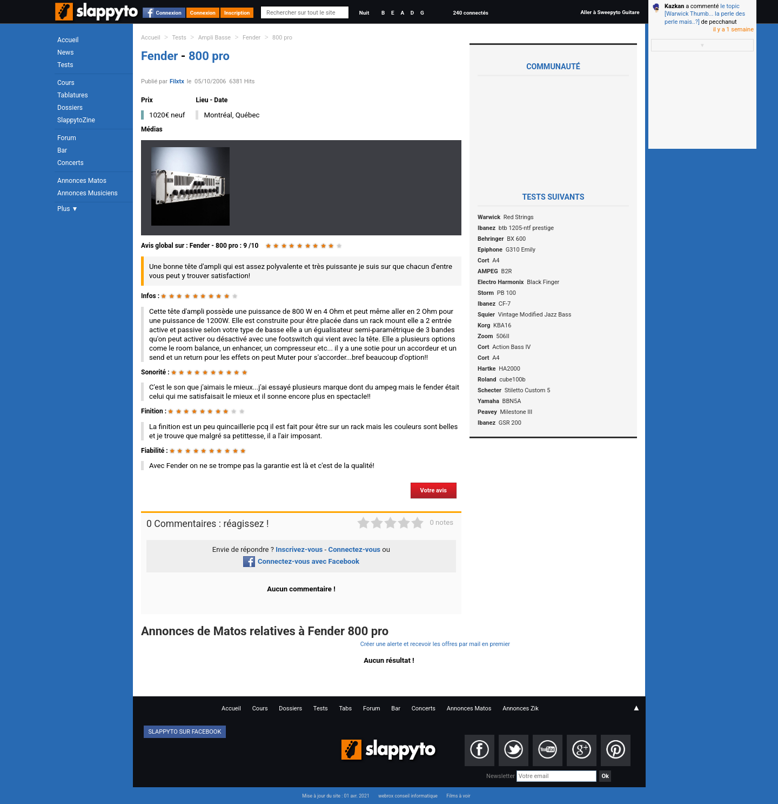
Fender (251, 37)
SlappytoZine (76, 120)
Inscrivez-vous (299, 549)
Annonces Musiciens (87, 193)
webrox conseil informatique (408, 796)
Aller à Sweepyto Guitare (609, 12)
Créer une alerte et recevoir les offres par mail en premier (435, 644)
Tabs (345, 708)
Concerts (70, 163)
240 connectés (470, 13)
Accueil (68, 40)
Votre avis (433, 490)
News (65, 52)
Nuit (364, 13)
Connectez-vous (354, 549)
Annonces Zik (520, 708)
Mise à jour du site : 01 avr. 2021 (335, 796)
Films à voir (458, 796)
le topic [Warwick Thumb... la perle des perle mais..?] (705, 14)
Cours (66, 83)
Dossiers (70, 107)
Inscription (237, 13)
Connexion (169, 13)
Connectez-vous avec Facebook (301, 561)
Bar (62, 150)
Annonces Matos (81, 180)
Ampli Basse (214, 37)
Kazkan (674, 6)
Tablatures (72, 95)
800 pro (282, 37)
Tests (65, 65)
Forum (66, 138)
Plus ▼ (67, 209)
